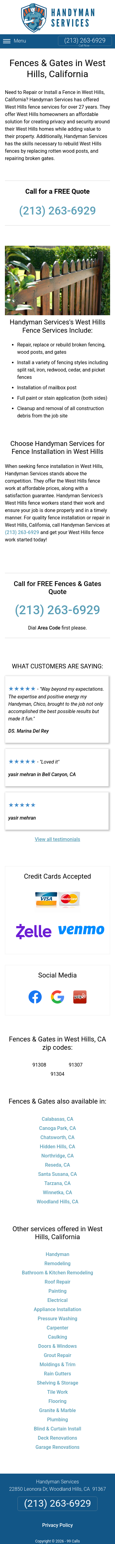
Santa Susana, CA (57, 1174)
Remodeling (57, 1263)
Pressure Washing (57, 1319)
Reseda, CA (57, 1165)
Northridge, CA (57, 1156)
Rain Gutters (57, 1374)
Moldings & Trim (57, 1364)
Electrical (57, 1300)
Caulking (57, 1337)
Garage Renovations (58, 1447)
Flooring (57, 1401)
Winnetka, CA (57, 1192)
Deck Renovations (57, 1438)
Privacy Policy (57, 1525)
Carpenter (57, 1328)
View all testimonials (57, 839)
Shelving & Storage (57, 1383)
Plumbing (57, 1419)
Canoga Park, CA (57, 1128)
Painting (57, 1291)
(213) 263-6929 (84, 40)
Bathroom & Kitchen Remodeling (57, 1273)
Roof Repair (58, 1282)
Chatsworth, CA (57, 1137)
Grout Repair (57, 1355)
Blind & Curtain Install (57, 1429)
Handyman (57, 1254)
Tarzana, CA (57, 1183)
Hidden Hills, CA (57, 1147)
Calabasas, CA (57, 1119)
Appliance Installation (57, 1309)
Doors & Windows (57, 1346)
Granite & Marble (57, 1410)
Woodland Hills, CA (57, 1202)
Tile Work (57, 1392)
